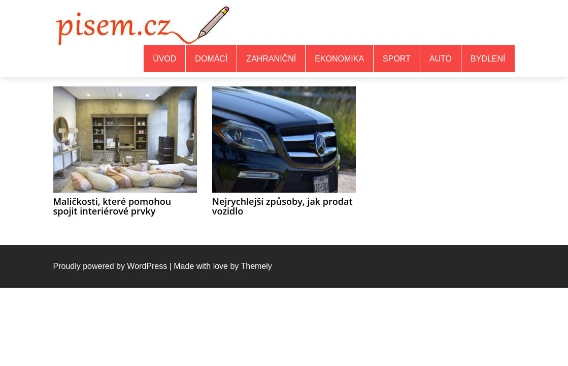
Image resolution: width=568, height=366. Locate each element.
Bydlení (488, 58)
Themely (256, 266)
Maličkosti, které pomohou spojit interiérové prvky (112, 206)
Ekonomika (339, 58)
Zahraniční (271, 58)
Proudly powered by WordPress (110, 266)
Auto (440, 58)
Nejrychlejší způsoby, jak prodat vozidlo (282, 206)
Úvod (164, 58)
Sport (397, 58)
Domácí (211, 58)
